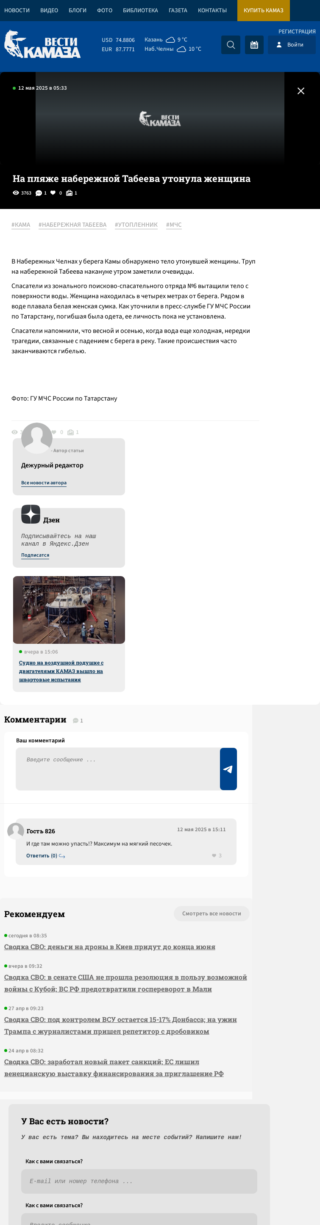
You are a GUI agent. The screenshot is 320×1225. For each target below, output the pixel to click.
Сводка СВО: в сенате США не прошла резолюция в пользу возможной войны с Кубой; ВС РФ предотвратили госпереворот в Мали (64, 880)
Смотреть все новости (91, 781)
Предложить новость (236, 718)
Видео (49, 10)
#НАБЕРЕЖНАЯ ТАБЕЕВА (82, 225)
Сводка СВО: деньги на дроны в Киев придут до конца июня (64, 820)
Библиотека (140, 10)
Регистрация (297, 31)
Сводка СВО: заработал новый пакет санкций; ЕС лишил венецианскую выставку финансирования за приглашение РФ (62, 1018)
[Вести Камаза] (42, 45)
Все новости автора (226, 234)
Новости (17, 10)
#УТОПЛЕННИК (42, 235)
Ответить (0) (47, 722)
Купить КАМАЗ (264, 10)
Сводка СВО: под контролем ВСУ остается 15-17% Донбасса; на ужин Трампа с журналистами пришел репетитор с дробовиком (60, 952)
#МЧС (80, 235)
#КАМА (30, 225)
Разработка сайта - (287, 1201)
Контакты (212, 10)
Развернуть (160, 1168)
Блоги (77, 10)
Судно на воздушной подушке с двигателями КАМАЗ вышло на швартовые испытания (243, 422)
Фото (104, 10)
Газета (178, 10)
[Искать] (231, 45)
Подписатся (217, 307)
